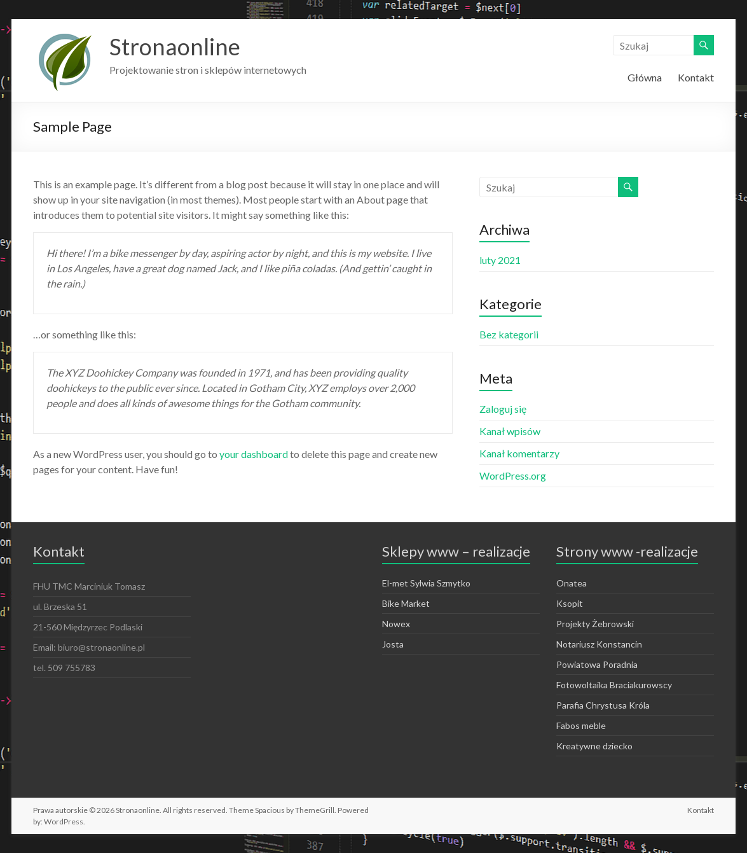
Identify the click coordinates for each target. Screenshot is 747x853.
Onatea (571, 583)
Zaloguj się (502, 409)
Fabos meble (581, 725)
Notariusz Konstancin (599, 644)
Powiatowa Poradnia (597, 664)
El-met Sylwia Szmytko (426, 583)
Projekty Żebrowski (595, 623)
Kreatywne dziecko (594, 745)
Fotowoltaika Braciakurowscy (614, 684)
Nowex (396, 623)
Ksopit (569, 603)
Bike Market (406, 603)
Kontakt (696, 77)
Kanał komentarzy (519, 453)
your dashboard (253, 454)
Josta (393, 644)
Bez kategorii (508, 334)
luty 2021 (500, 260)
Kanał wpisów (509, 431)
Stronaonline (174, 46)
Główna (644, 77)
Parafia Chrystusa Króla (603, 705)
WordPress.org (512, 475)
